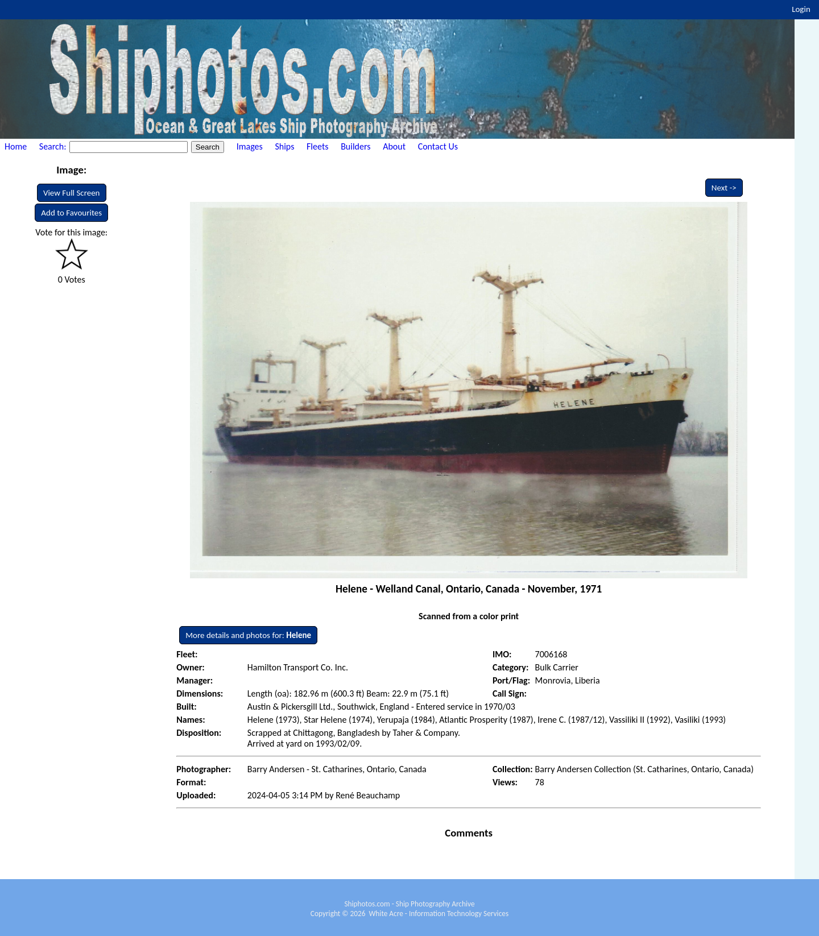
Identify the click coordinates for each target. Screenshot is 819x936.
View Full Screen (71, 193)
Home (16, 146)
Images (250, 146)
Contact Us (438, 146)
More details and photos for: (248, 635)
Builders (355, 146)
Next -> (724, 188)
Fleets (317, 146)
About (394, 146)
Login (801, 9)
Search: (53, 146)
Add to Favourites (71, 213)
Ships (284, 146)
